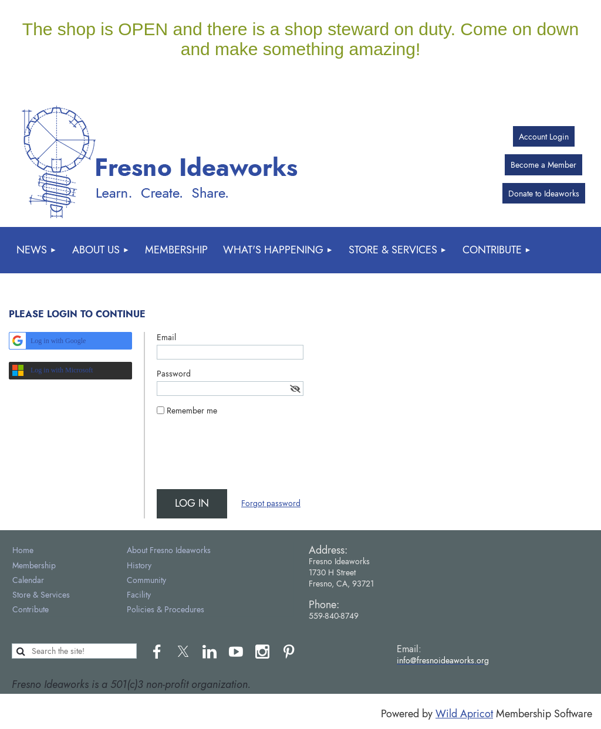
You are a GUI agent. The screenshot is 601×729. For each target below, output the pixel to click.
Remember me (192, 410)
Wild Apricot (464, 713)
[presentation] (246, 457)
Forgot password (270, 503)
